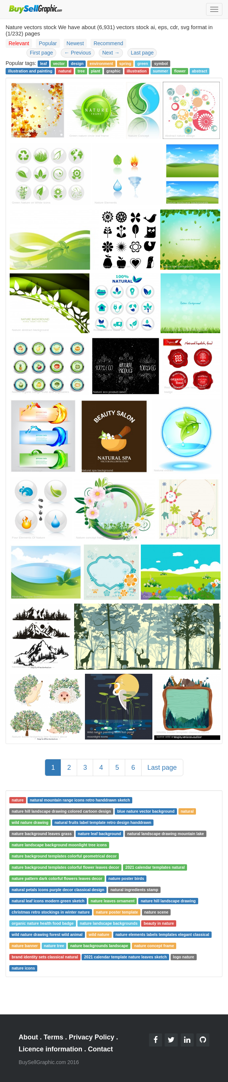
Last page (142, 53)
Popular (48, 43)
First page (41, 53)
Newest (75, 43)
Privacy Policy (91, 1037)
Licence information (50, 1049)
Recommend (108, 43)
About (28, 1037)
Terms (53, 1037)
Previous (77, 53)
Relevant (19, 43)
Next (111, 53)
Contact (100, 1049)
